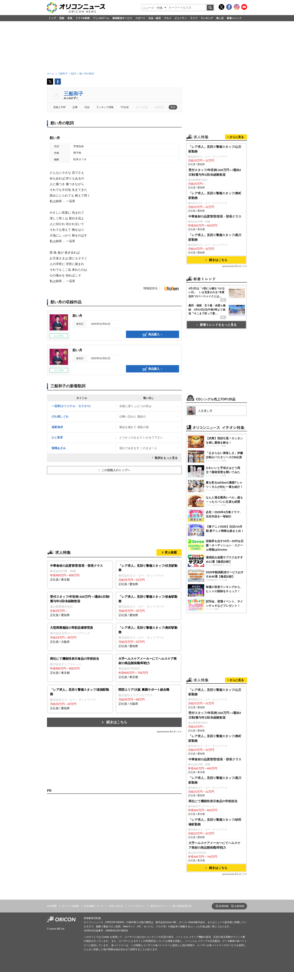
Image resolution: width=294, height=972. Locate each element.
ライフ (193, 18)
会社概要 (52, 906)
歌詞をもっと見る (166, 457)
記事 (75, 107)
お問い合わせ (115, 906)
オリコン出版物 (70, 906)
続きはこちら (116, 722)
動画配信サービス (122, 18)
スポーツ (140, 18)
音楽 (69, 18)
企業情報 (239, 906)
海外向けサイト (158, 906)
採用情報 (224, 906)
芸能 (61, 18)
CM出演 (159, 107)
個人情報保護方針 (182, 906)
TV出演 (124, 107)
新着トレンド (234, 18)
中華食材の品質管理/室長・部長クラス (214, 216)
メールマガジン (136, 906)
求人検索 (171, 552)
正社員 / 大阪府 (80, 634)
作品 (87, 107)
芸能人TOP (59, 107)
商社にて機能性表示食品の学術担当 (212, 801)
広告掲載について (94, 906)
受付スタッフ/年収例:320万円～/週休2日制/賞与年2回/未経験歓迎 (214, 172)
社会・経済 (154, 18)
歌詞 (172, 107)
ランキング (207, 18)
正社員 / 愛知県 (148, 574)
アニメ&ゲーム (101, 18)
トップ (52, 18)
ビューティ (181, 18)
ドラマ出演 (142, 107)
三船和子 (73, 93)
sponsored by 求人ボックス (169, 731)
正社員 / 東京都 (80, 572)
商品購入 (153, 334)
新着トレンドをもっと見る (216, 324)
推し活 (220, 18)
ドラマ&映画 (83, 18)
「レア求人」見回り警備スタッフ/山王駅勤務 (214, 149)
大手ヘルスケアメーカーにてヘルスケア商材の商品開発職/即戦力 (214, 845)
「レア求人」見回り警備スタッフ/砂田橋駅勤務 (214, 822)
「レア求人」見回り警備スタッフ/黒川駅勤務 (214, 237)
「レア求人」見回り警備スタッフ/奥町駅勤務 (214, 195)
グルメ (167, 18)
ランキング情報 (105, 107)
